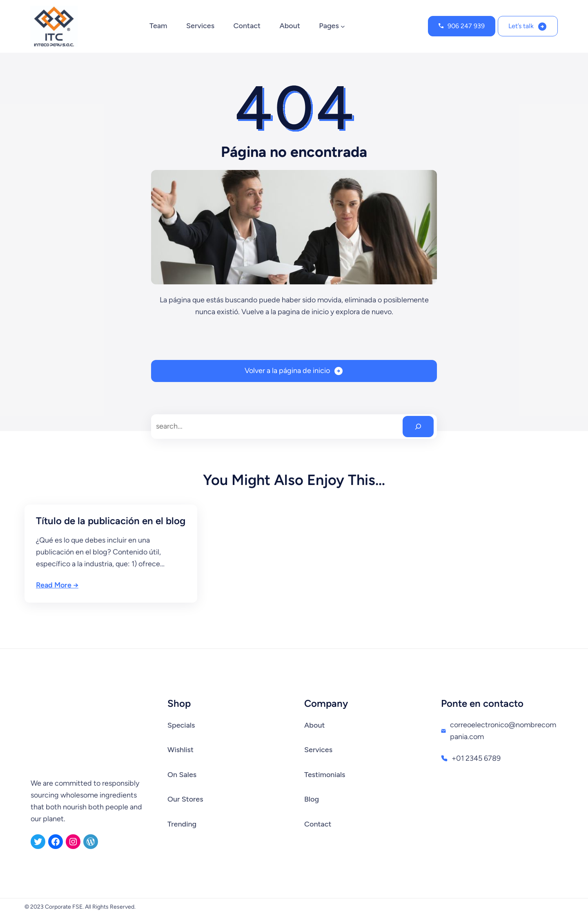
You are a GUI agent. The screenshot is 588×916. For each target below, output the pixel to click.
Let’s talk (521, 26)
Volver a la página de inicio (287, 370)
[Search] (418, 426)
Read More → (57, 585)
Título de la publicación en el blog (110, 521)
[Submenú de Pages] (343, 26)
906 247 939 (466, 26)
